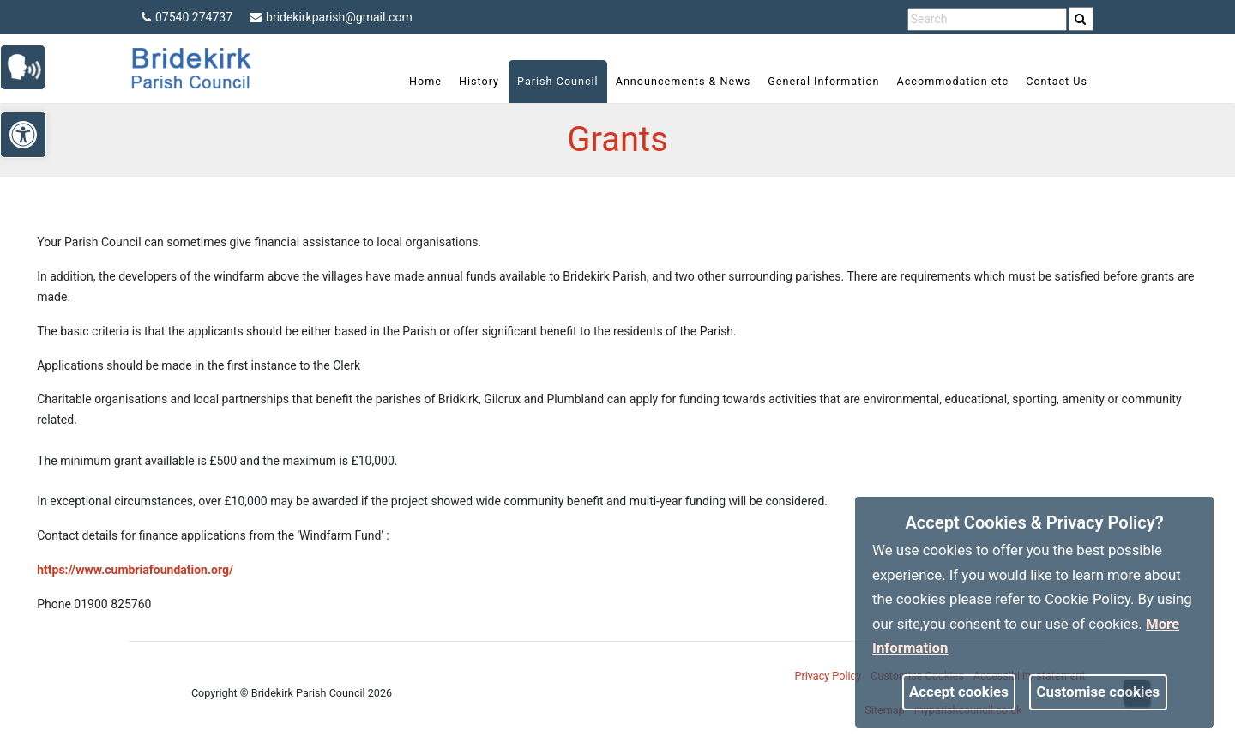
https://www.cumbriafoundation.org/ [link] (135, 570)
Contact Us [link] (1056, 81)
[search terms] (987, 19)
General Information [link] (823, 81)
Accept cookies (959, 691)
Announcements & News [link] (683, 81)
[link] (1080, 19)
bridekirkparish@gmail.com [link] (331, 17)
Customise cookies (1098, 691)
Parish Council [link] (558, 81)
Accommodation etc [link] (953, 81)
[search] (1081, 19)
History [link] (479, 81)
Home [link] (425, 81)
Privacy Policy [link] (828, 675)
